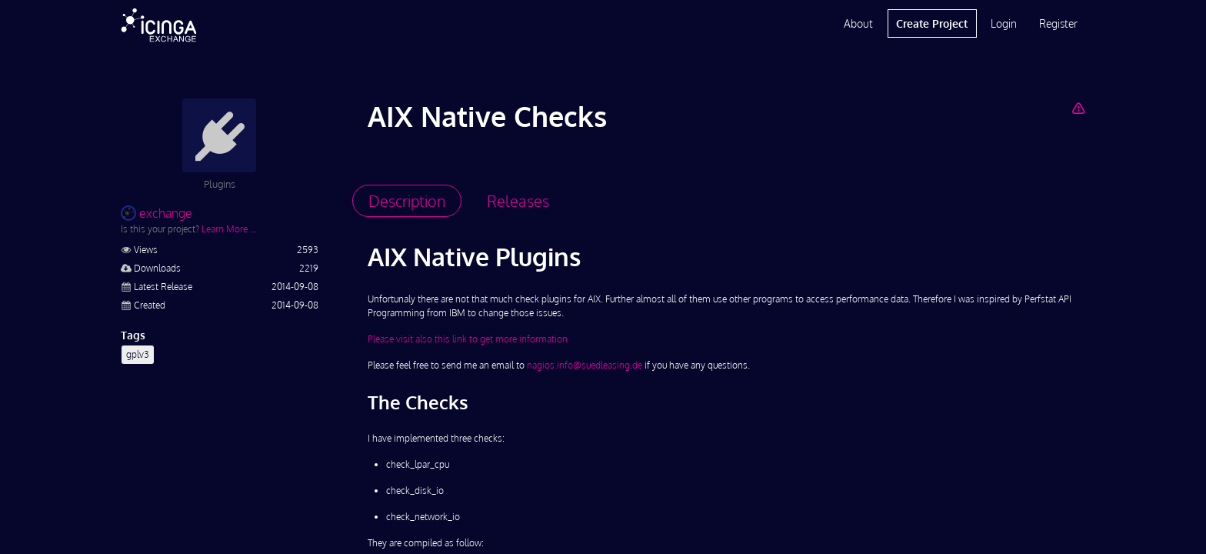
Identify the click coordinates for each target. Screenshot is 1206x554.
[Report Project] (1078, 107)
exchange (156, 213)
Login (1004, 23)
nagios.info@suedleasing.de (584, 365)
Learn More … (229, 229)
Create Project (932, 23)
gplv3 (137, 354)
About (858, 23)
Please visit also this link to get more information (468, 339)
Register (1058, 23)
